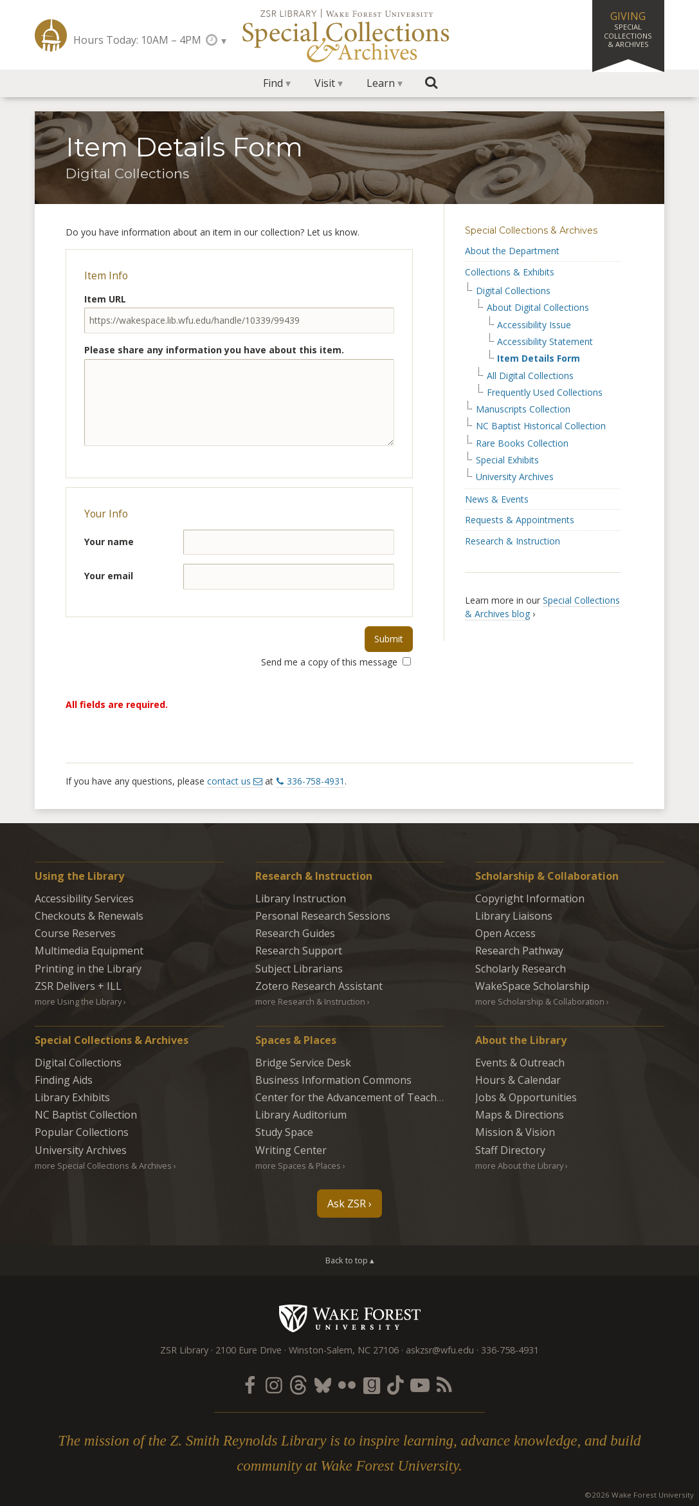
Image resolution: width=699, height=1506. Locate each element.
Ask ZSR (346, 1203)
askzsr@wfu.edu (440, 1350)
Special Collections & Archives (531, 230)
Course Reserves (75, 933)
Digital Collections (513, 291)
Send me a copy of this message (336, 662)
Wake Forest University (349, 1318)
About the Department (512, 251)
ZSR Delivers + (78, 986)
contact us (229, 781)
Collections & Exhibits (509, 272)
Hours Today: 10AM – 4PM (137, 40)
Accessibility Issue (534, 325)
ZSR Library (51, 35)
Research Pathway (519, 951)
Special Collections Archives (349, 35)
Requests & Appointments (519, 520)
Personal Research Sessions (322, 916)
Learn (381, 83)
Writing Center (291, 1150)
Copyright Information (530, 898)
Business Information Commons (333, 1080)
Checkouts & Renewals (89, 916)
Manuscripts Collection (523, 409)
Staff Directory (510, 1150)
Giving (628, 29)
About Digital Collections (538, 307)
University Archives (515, 477)
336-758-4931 (316, 781)
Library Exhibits (72, 1097)
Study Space (284, 1132)
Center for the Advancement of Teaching (353, 1097)
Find (273, 83)
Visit (324, 83)
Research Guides (295, 933)
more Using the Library (78, 1001)
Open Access (505, 933)
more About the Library (519, 1165)
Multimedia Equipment (89, 951)
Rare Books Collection (522, 443)
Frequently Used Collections (545, 392)
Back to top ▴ (349, 1260)
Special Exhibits (507, 460)
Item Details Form (538, 358)
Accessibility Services (84, 898)
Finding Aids (64, 1080)
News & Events (497, 499)
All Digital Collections (530, 376)
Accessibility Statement (545, 342)
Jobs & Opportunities (526, 1097)
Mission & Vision (515, 1132)
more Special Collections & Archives (103, 1165)
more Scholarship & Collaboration (539, 1001)
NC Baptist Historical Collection (541, 426)
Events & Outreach (520, 1062)
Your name (109, 541)
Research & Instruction (512, 541)
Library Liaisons (513, 916)
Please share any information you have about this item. (214, 350)
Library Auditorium (301, 1115)
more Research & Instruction (310, 1001)
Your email (108, 576)
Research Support (298, 951)
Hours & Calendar (518, 1080)
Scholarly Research (520, 969)
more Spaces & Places (298, 1165)
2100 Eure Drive (248, 1350)
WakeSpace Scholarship (532, 986)
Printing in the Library (88, 969)
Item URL (105, 299)
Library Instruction (300, 898)
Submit (388, 639)
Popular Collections (82, 1132)
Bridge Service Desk (303, 1062)
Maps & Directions (519, 1115)
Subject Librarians (299, 969)
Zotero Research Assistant (319, 986)
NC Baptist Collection (86, 1115)
